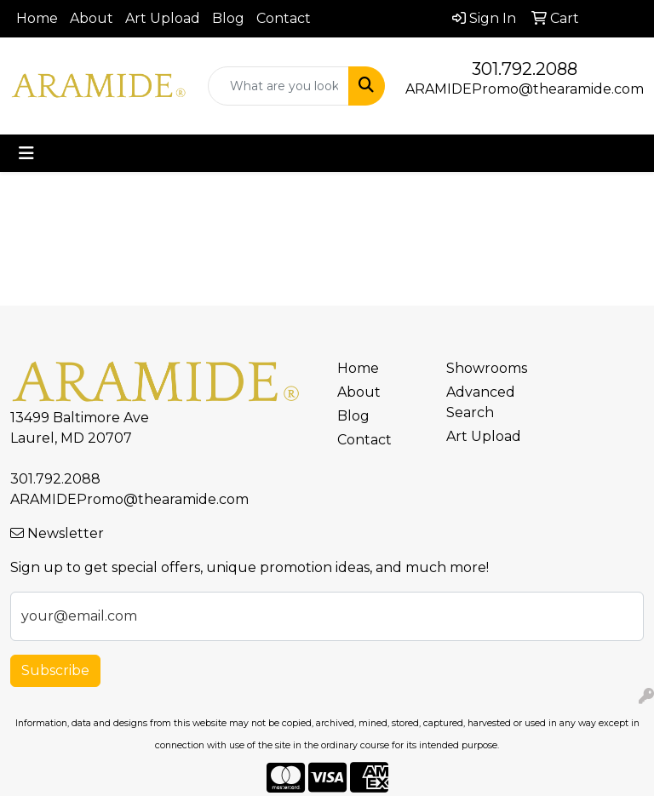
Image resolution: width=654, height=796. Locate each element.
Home (37, 18)
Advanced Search (480, 402)
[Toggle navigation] (26, 153)
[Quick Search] (278, 86)
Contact (283, 18)
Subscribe (55, 670)
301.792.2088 (524, 69)
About (91, 18)
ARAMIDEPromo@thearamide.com (524, 89)
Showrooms (486, 368)
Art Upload (162, 18)
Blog (228, 18)
